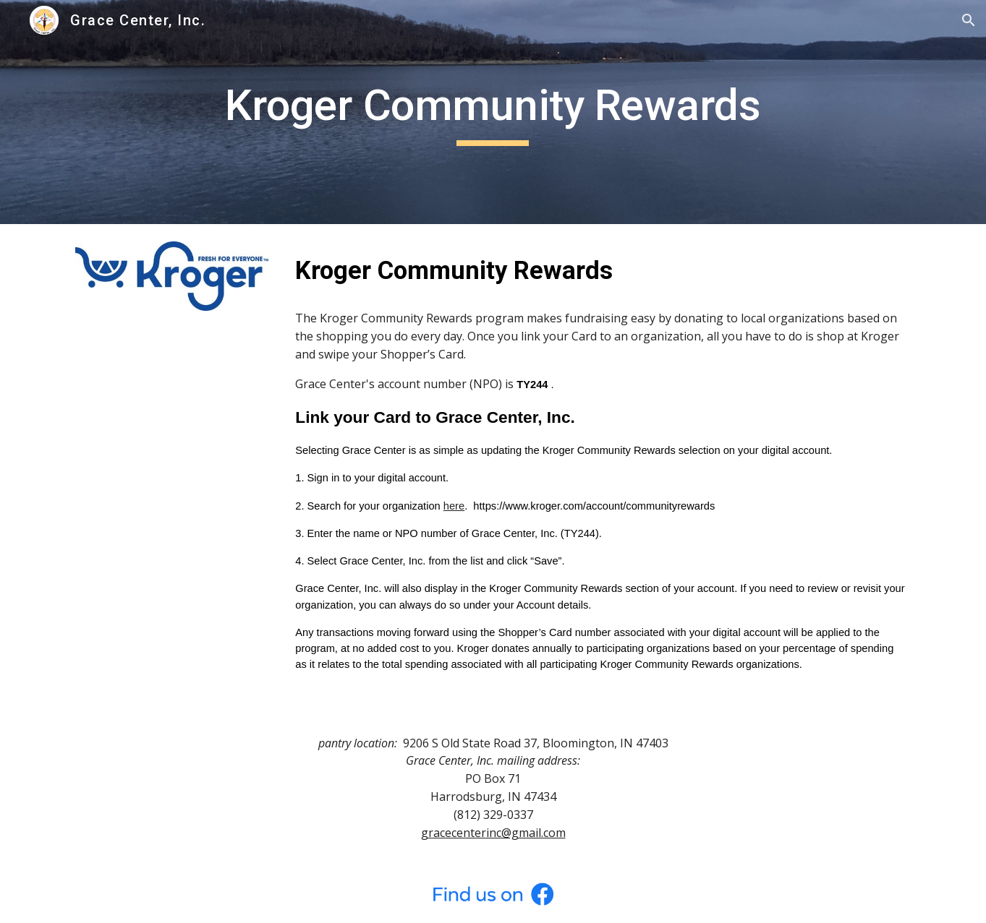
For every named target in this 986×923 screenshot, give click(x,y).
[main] (493, 112)
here (453, 506)
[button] (968, 20)
